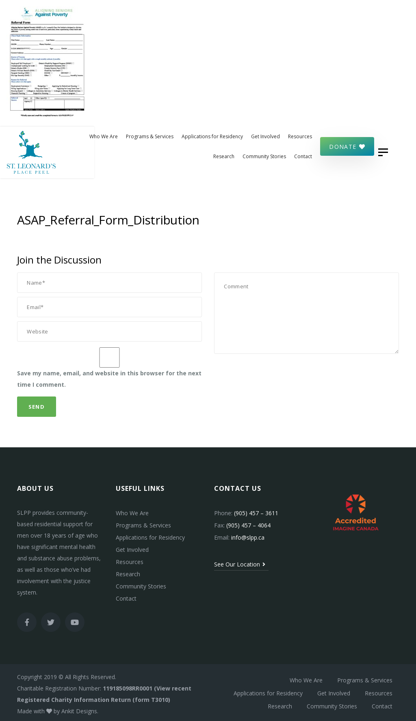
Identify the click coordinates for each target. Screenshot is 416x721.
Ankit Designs (79, 708)
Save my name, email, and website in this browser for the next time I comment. (109, 376)
